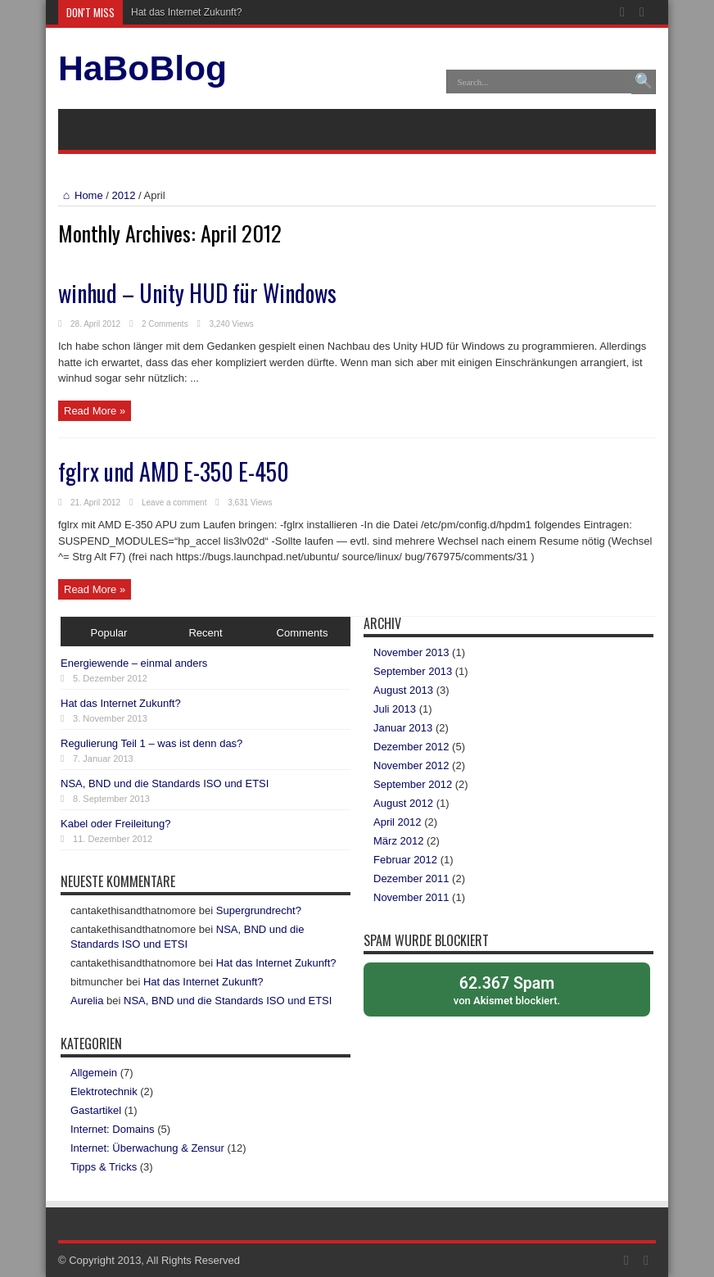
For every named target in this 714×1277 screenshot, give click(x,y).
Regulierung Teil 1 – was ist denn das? (151, 743)
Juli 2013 (394, 709)
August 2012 (403, 803)
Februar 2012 (405, 860)
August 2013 (403, 690)
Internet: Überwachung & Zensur (147, 1148)
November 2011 (411, 897)
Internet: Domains (112, 1129)
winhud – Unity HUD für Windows (197, 293)
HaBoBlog (142, 68)
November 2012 (411, 765)
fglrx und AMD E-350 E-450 (173, 471)
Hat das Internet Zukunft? (186, 12)
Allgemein (93, 1072)
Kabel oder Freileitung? (115, 823)
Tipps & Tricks (103, 1167)
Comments (302, 633)
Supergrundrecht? (258, 910)
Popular (109, 633)
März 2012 (398, 841)
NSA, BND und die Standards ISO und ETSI (165, 783)
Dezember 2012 (411, 746)
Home (80, 195)
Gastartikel (95, 1110)
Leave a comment (174, 502)
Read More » (94, 411)
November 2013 (411, 652)
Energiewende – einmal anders (134, 663)
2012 (124, 195)
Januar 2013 (402, 728)
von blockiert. (506, 989)
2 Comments (165, 323)
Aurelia (86, 1000)
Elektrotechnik (104, 1091)
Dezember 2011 (411, 878)
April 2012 (397, 822)
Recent (205, 633)
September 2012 (412, 784)
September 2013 (412, 671)
